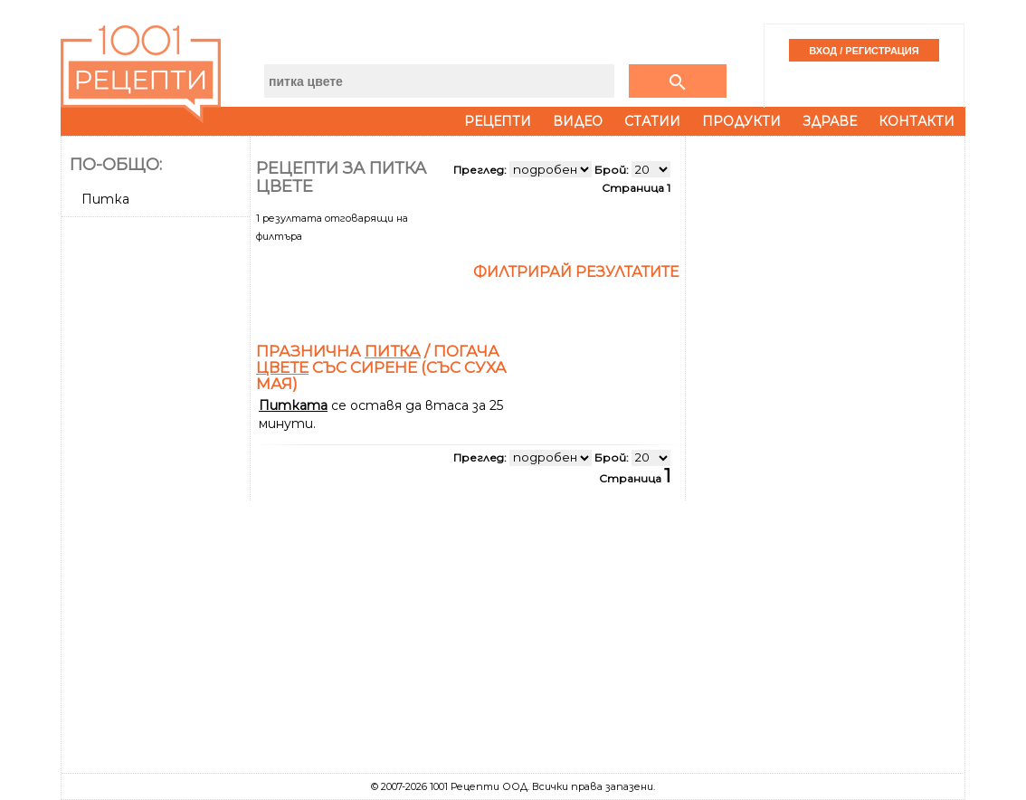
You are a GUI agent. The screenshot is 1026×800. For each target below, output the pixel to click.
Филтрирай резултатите (576, 272)
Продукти (741, 121)
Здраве (830, 121)
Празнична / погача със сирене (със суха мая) (381, 367)
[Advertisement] (157, 495)
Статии (652, 121)
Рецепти (497, 121)
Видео (578, 121)
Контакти (917, 121)
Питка (105, 199)
